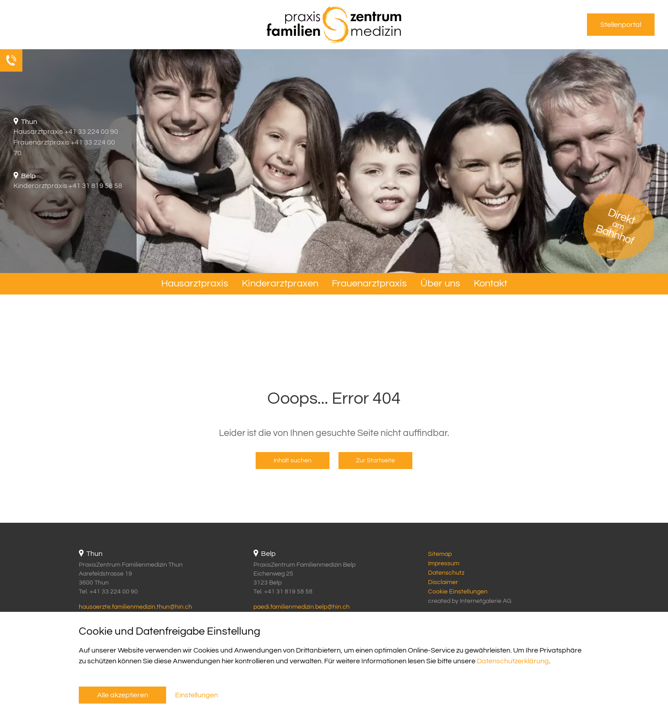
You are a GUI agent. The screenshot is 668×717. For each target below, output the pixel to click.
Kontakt (490, 283)
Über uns (440, 283)
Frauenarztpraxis (369, 283)
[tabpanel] (334, 161)
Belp (268, 553)
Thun (94, 553)
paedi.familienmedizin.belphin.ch (301, 607)
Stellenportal (620, 24)
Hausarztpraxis (194, 283)
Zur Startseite (375, 460)
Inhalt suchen (293, 460)
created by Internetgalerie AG (469, 601)
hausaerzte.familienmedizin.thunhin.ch (135, 607)
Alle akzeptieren (122, 695)
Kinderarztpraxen (280, 283)
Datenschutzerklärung (513, 661)
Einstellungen (196, 695)
